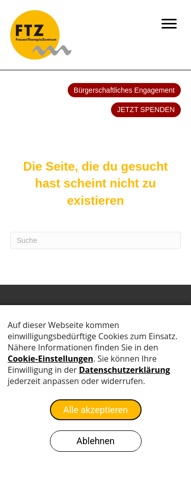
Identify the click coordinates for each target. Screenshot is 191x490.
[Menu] (169, 24)
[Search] (95, 240)
